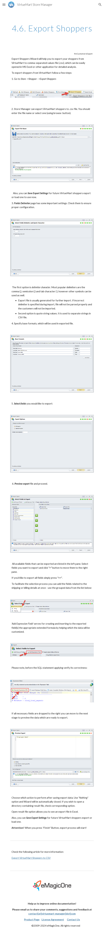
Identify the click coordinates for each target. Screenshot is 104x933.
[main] (52, 28)
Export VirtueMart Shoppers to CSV (31, 858)
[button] (4, 4)
